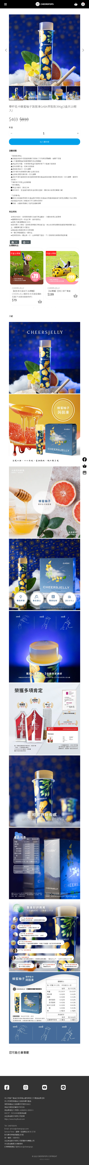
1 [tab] (33, 308)
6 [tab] (52, 307)
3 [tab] (41, 307)
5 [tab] (48, 307)
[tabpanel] (26, 276)
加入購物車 (44, 141)
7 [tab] (55, 307)
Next (82, 93)
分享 (14, 242)
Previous (7, 93)
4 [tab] (44, 307)
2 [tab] (37, 307)
